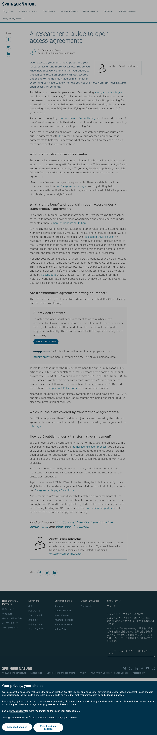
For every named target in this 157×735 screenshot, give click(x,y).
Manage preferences (13, 717)
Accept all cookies (17, 727)
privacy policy (17, 711)
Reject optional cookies (49, 727)
